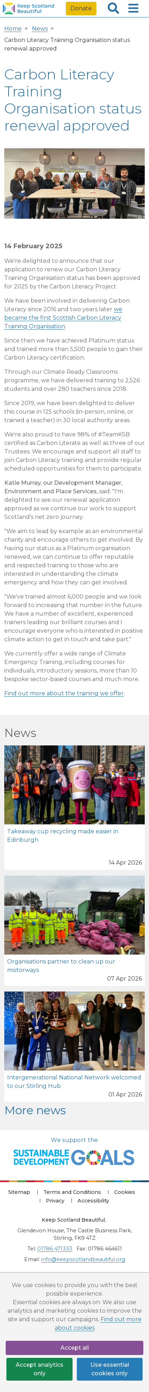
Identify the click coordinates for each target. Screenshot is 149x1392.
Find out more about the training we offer (64, 693)
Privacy (55, 1200)
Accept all (74, 1347)
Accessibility (93, 1200)
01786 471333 (54, 1248)
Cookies (124, 1192)
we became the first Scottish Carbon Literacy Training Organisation (63, 318)
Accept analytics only (39, 1369)
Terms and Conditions (72, 1192)
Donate (81, 8)
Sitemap (19, 1192)
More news (35, 1110)
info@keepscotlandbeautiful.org (83, 1259)
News (40, 28)
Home (13, 28)
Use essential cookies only (109, 1369)
